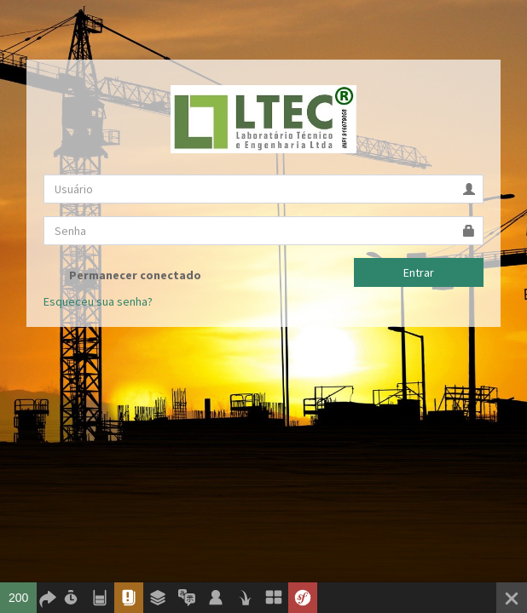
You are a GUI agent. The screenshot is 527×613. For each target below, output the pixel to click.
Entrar (418, 272)
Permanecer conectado (122, 275)
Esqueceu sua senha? (98, 301)
